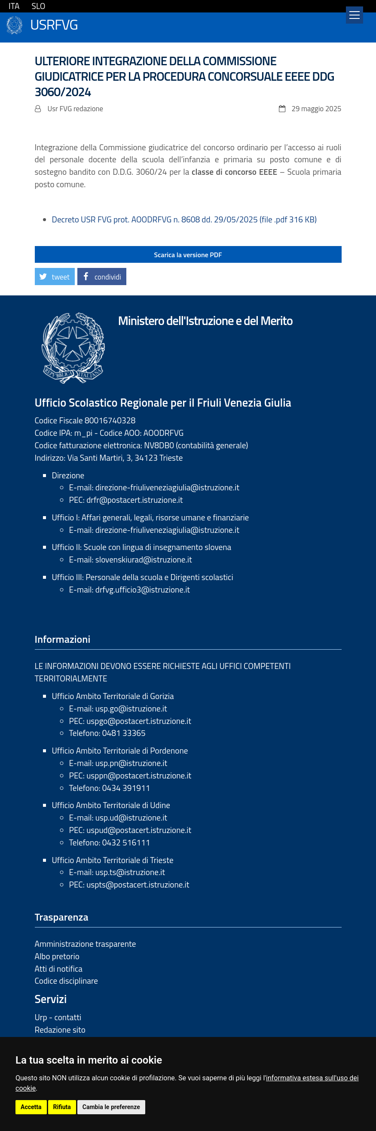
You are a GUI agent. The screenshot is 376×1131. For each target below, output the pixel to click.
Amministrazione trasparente (85, 943)
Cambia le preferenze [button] (111, 1107)
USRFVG (54, 23)
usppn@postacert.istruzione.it (138, 775)
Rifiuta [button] (62, 1107)
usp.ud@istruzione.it (131, 817)
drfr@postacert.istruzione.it (134, 499)
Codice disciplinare (66, 980)
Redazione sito (60, 1029)
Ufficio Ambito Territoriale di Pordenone (120, 750)
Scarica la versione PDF (188, 254)
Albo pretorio (57, 956)
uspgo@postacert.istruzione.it (138, 720)
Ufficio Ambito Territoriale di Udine (111, 805)
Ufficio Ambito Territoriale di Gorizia (113, 696)
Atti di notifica (59, 968)
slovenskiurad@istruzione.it (143, 559)
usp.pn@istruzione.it (131, 763)
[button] (55, 276)
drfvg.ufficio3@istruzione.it (142, 589)
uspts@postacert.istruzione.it (137, 884)
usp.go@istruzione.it (131, 708)
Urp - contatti (58, 1017)
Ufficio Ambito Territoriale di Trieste (113, 860)
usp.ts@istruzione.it (130, 872)
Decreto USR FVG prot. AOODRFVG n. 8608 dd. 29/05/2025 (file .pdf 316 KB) (184, 219)
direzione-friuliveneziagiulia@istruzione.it (167, 487)
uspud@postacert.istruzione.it (138, 830)
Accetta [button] (31, 1107)
